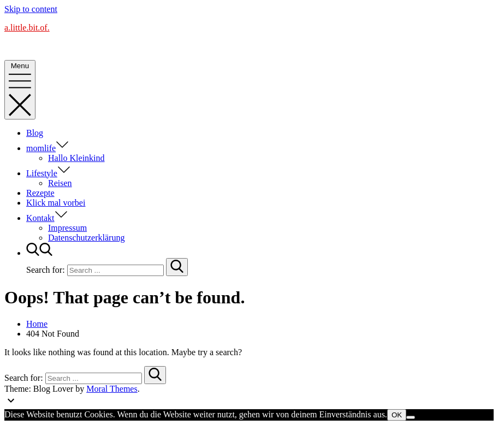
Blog (34, 132)
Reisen (60, 183)
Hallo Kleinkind (76, 158)
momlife (47, 148)
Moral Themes (111, 388)
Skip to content (30, 9)
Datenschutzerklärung (86, 237)
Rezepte (40, 192)
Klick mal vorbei (55, 202)
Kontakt (47, 218)
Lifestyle (48, 173)
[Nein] (410, 417)
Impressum (67, 227)
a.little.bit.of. (27, 27)
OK (397, 415)
